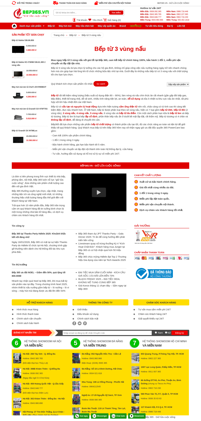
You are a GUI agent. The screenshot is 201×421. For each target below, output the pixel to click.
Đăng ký (179, 332)
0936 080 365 (95, 400)
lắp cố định (91, 116)
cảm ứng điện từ (128, 106)
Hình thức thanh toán (28, 314)
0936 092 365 (36, 373)
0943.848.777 (150, 17)
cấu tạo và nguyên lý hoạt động (79, 106)
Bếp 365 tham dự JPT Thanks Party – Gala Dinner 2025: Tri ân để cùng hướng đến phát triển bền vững (101, 237)
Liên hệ (181, 26)
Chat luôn (118, 416)
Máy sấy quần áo (106, 26)
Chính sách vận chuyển (29, 318)
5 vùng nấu (96, 113)
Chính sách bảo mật (87, 318)
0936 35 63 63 (154, 398)
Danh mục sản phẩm (27, 26)
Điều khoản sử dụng (87, 314)
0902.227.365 (177, 14)
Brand (123, 26)
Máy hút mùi (65, 26)
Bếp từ (51, 26)
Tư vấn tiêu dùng (154, 26)
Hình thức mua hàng (27, 309)
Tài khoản (82, 20)
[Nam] (156, 332)
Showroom (137, 416)
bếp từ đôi (179, 110)
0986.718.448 (177, 11)
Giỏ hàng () (114, 20)
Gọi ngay (81, 416)
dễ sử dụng (134, 98)
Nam (160, 332)
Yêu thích (97, 20)
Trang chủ (59, 35)
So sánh (101, 83)
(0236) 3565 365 (99, 363)
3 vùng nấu (69, 113)
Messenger (99, 416)
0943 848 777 (36, 388)
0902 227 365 (154, 358)
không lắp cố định (61, 119)
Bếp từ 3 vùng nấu (91, 35)
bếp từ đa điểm (127, 113)
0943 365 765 (36, 358)
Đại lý (170, 26)
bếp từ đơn (166, 110)
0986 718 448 (154, 411)
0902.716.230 (177, 17)
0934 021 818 (95, 373)
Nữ (169, 332)
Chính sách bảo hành (28, 323)
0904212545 (95, 386)
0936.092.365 (150, 11)
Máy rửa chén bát (85, 26)
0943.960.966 (151, 20)
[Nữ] (166, 332)
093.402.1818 (177, 20)
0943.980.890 (36, 403)
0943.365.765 (150, 14)
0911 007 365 (154, 371)
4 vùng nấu (82, 113)
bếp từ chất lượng (101, 124)
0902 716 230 (154, 388)
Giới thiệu (82, 309)
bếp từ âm (175, 113)
